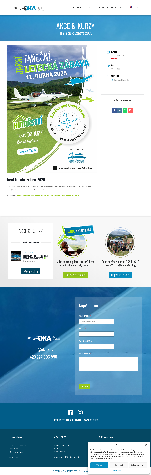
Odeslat (84, 386)
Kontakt (123, 7)
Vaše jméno (85, 316)
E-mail (82, 328)
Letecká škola (90, 7)
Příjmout (99, 465)
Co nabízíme (75, 7)
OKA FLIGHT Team (107, 7)
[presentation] (97, 383)
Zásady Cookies (117, 470)
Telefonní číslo (85, 341)
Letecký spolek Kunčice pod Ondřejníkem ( (29, 195)
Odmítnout (119, 465)
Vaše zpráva (85, 354)
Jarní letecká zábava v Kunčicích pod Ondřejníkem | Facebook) (60, 195)
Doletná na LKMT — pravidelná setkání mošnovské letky (35, 257)
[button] (146, 445)
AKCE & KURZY (75, 25)
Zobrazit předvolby (138, 465)
